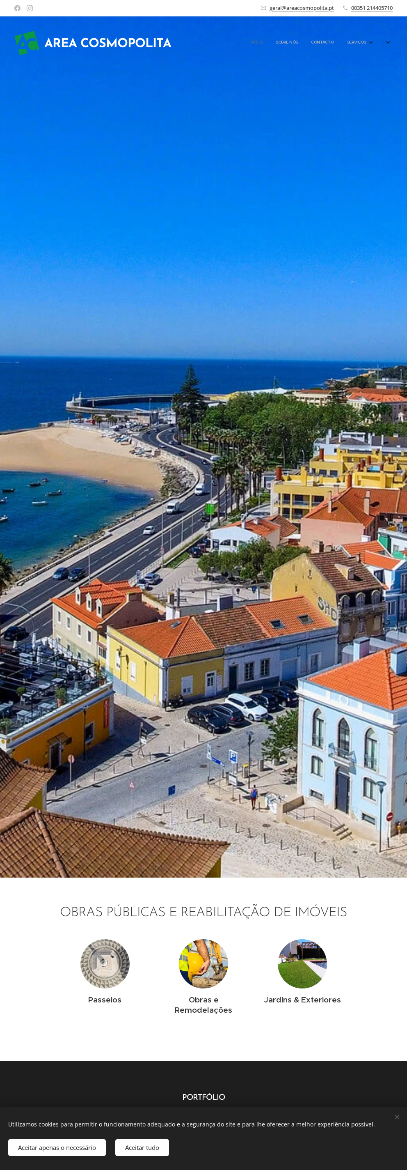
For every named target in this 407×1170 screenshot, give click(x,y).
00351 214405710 (372, 7)
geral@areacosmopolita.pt (302, 7)
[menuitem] (329, 43)
